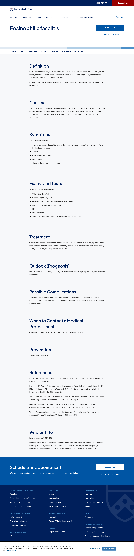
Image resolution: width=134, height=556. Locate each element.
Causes (22, 51)
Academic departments (95, 527)
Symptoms (32, 51)
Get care (13, 17)
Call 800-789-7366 (110, 34)
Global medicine (16, 536)
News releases (90, 498)
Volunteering (54, 498)
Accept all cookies (109, 548)
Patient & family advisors (58, 506)
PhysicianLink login (19, 521)
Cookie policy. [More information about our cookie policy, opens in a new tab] (11, 551)
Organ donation (55, 502)
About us (13, 494)
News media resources (94, 502)
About (14, 51)
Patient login (123, 3)
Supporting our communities (21, 506)
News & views (90, 494)
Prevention (66, 51)
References (78, 51)
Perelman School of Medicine (98, 536)
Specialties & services (46, 17)
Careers (89, 517)
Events (87, 506)
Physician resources (18, 525)
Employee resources (57, 532)
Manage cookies (95, 548)
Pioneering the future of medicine (23, 498)
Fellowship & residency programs (99, 531)
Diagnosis (44, 51)
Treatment (55, 51)
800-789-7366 (102, 3)
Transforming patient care (20, 502)
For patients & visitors (86, 17)
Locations (66, 17)
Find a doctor (27, 17)
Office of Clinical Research (60, 521)
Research (52, 517)
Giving (51, 494)
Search (120, 17)
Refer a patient (16, 517)
